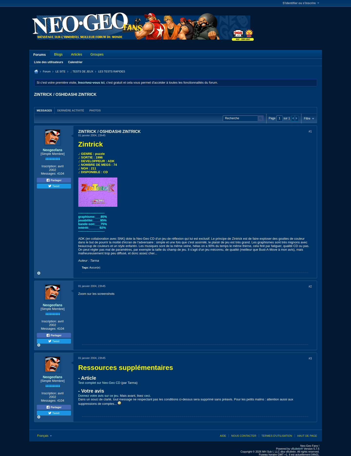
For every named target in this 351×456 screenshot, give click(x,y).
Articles (76, 54)
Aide (223, 435)
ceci (147, 395)
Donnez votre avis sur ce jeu (98, 395)
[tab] (44, 110)
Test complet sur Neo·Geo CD (99, 383)
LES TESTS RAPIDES (111, 71)
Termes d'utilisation (276, 435)
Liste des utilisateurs (48, 62)
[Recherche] (243, 118)
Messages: (48, 173)
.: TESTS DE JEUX (81, 71)
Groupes (97, 54)
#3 (310, 358)
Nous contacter (243, 435)
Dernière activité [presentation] (70, 110)
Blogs (58, 54)
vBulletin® (297, 448)
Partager (54, 180)
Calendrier (75, 62)
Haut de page (307, 435)
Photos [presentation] (94, 110)
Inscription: (49, 166)
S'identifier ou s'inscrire (301, 3)
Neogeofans (52, 150)
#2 (310, 286)
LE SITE (60, 71)
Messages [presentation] (44, 110)
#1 (310, 131)
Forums (39, 55)
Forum (47, 71)
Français (44, 435)
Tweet (53, 186)
